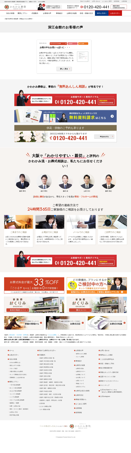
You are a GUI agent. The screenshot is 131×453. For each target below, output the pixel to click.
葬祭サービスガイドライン (109, 381)
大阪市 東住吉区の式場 (46, 364)
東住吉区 (12, 335)
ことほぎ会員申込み (107, 359)
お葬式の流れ (80, 368)
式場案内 (35, 13)
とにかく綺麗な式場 (45, 406)
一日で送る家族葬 (15, 385)
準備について (80, 383)
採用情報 (116, 1)
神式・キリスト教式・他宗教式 (19, 409)
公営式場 (42, 403)
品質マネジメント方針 (108, 376)
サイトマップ (104, 385)
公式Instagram (105, 396)
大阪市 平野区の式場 (45, 373)
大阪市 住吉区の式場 (45, 370)
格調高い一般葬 (14, 403)
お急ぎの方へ (115, 13)
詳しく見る (64, 69)
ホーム (11, 350)
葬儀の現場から (81, 399)
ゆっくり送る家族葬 (16, 388)
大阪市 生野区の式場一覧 (46, 358)
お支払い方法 (14, 412)
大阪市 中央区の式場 (45, 391)
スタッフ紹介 (14, 368)
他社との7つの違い (15, 365)
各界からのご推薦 (81, 353)
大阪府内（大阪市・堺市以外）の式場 (50, 400)
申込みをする (104, 136)
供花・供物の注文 (86, 13)
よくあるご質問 (107, 1)
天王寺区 (19, 335)
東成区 (71, 43)
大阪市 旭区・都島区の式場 (47, 388)
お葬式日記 (79, 395)
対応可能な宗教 (14, 415)
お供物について (80, 374)
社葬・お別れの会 (15, 406)
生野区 (25, 335)
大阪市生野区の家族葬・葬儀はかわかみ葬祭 (18, 19)
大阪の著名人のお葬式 (16, 371)
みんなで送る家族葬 (16, 391)
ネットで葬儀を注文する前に (18, 374)
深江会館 (81, 43)
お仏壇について (80, 377)
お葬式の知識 (72, 13)
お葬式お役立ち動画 (82, 391)
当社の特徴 (10, 13)
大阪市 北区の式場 (44, 376)
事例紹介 (59, 13)
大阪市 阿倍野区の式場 (46, 367)
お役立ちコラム (80, 386)
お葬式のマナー (80, 371)
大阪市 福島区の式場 (45, 379)
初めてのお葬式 (85, 1)
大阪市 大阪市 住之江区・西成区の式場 (51, 397)
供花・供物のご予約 (107, 363)
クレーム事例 (80, 356)
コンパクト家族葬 (15, 394)
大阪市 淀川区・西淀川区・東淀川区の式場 (52, 385)
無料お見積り (102, 13)
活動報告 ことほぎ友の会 (17, 377)
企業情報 (124, 1)
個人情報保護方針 (106, 368)
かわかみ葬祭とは (15, 362)
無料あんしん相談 (106, 355)
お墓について (80, 380)
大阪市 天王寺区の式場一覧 (47, 361)
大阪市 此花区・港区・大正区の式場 (50, 394)
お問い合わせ (96, 1)
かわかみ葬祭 (52, 335)
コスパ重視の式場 (44, 409)
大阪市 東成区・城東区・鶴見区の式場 (50, 382)
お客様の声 (47, 13)
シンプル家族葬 (14, 397)
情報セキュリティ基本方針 (109, 372)
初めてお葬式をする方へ (47, 350)
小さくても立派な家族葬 (17, 400)
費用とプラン (22, 13)
